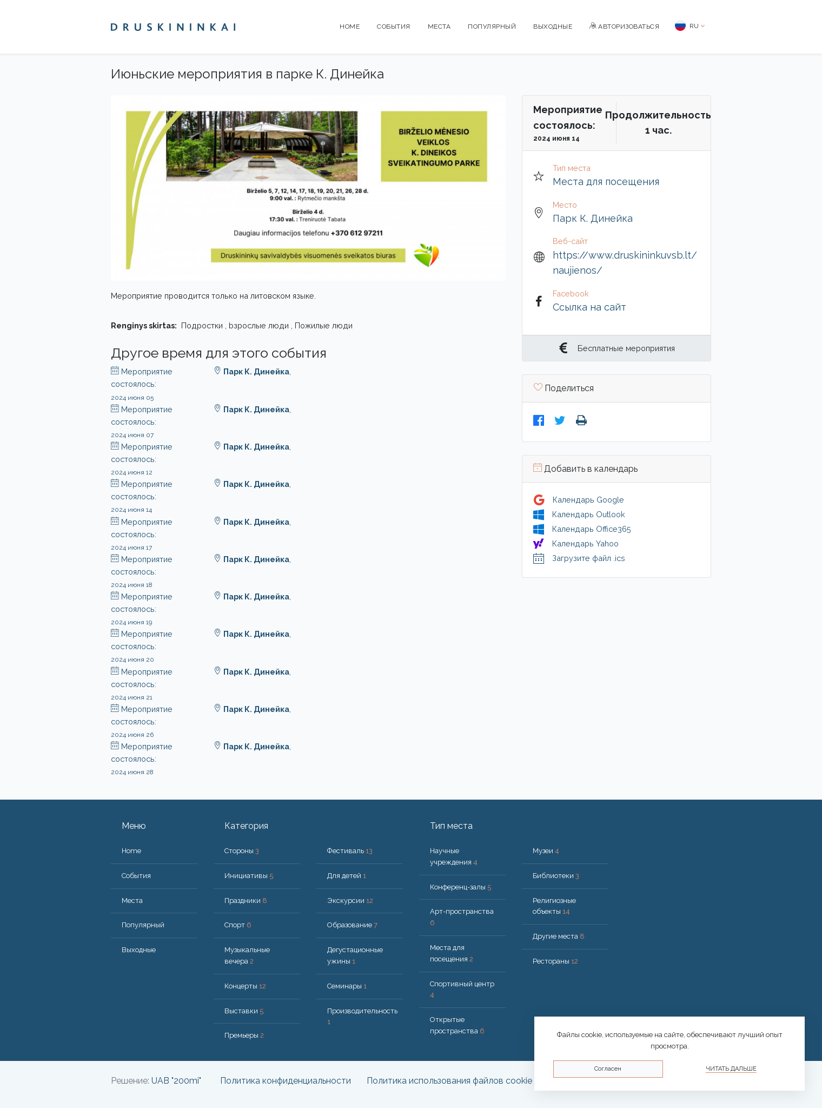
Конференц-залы (460, 887)
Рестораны (555, 961)
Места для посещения (606, 181)
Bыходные (552, 26)
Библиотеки (556, 876)
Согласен (607, 1068)
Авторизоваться (624, 26)
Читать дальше (731, 1068)
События (393, 26)
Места (439, 26)
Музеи (546, 851)
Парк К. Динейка (593, 218)
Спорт (237, 925)
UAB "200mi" (176, 1081)
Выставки (243, 1011)
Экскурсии (350, 900)
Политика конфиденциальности (285, 1081)
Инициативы (248, 876)
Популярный (492, 26)
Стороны (241, 851)
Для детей (346, 876)
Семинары (347, 986)
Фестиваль (350, 851)
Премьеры (244, 1035)
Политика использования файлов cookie (449, 1081)
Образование (352, 925)
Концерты (245, 986)
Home (350, 26)
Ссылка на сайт (589, 307)
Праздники (245, 900)
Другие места (559, 936)
